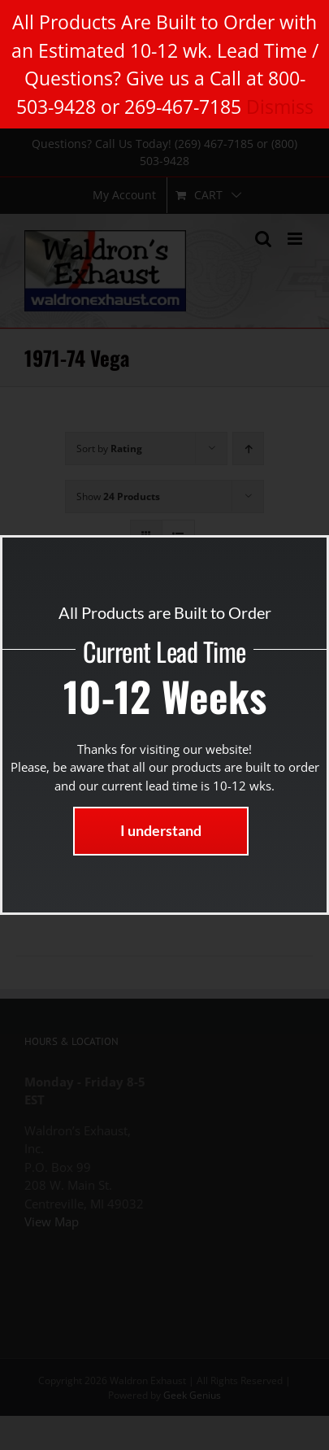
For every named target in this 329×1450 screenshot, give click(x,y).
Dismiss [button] (280, 107)
